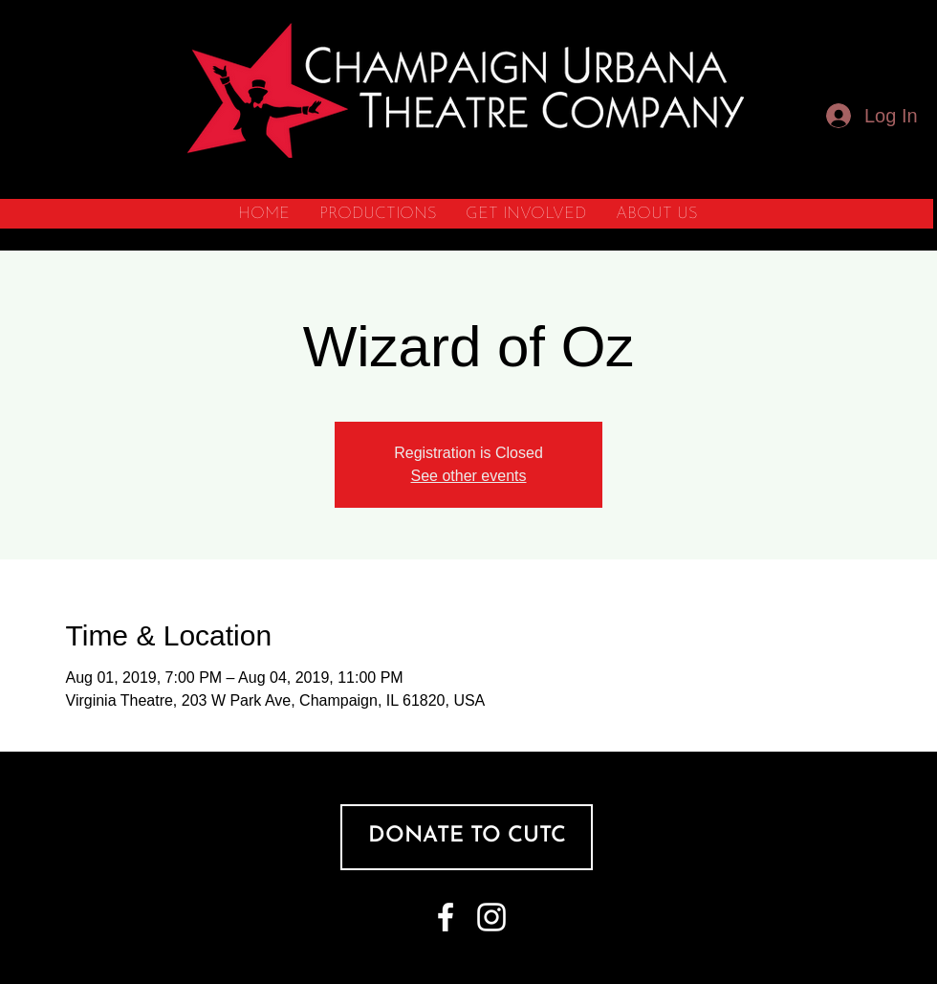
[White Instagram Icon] (491, 917)
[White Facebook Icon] (445, 917)
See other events (469, 476)
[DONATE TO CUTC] (466, 837)
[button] (377, 214)
